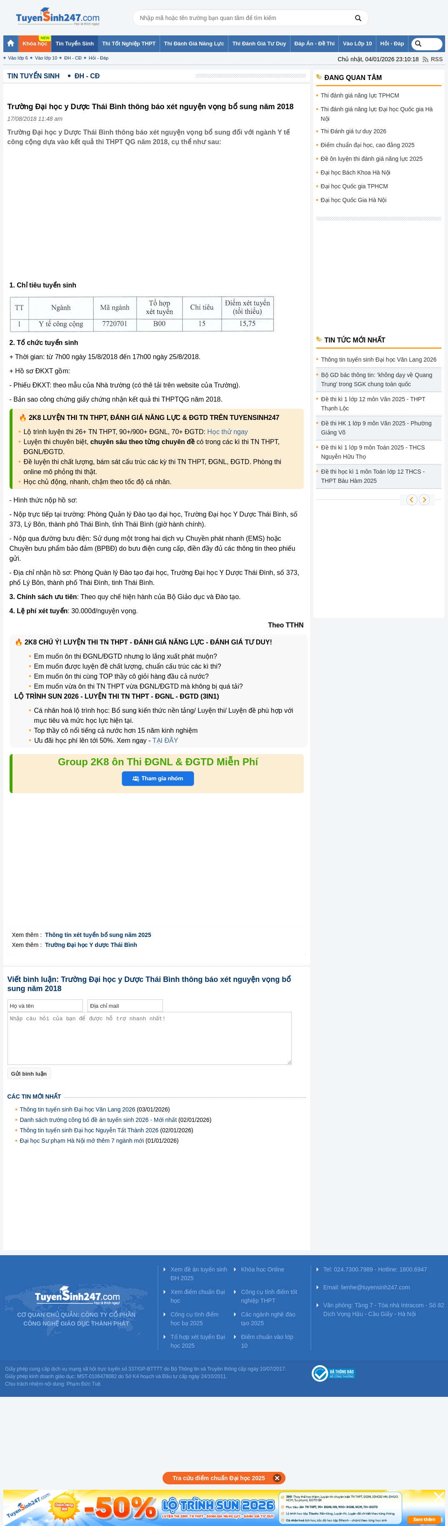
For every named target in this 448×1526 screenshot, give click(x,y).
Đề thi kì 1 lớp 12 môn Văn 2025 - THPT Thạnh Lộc (373, 404)
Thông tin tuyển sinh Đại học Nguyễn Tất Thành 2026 (89, 1130)
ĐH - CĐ (73, 57)
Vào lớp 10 (46, 57)
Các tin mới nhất (34, 1096)
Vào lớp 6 (18, 57)
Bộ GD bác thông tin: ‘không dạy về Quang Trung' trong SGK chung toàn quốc (377, 379)
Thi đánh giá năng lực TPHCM (360, 95)
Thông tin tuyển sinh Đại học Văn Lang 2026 (77, 1109)
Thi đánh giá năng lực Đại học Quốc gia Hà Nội (377, 114)
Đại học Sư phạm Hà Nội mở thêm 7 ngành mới (82, 1140)
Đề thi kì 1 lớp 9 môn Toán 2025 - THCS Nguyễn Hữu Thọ (373, 452)
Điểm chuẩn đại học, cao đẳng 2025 (368, 145)
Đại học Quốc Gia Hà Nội (354, 200)
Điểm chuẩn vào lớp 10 (267, 1341)
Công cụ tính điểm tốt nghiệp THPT (269, 1296)
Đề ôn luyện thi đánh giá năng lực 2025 (372, 158)
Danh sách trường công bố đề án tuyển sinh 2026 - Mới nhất (98, 1119)
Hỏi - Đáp (98, 57)
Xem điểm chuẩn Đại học (197, 1296)
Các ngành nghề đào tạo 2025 (268, 1318)
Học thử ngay (227, 431)
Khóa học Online (262, 1269)
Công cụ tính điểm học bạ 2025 (194, 1318)
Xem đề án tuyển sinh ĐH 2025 (198, 1273)
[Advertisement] (156, 220)
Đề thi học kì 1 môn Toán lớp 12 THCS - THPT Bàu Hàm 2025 (373, 476)
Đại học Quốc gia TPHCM (354, 186)
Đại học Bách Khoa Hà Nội (355, 172)
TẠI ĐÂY (165, 740)
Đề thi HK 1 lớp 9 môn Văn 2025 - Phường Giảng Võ (376, 428)
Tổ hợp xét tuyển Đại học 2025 (197, 1341)
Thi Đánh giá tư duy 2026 (354, 131)
